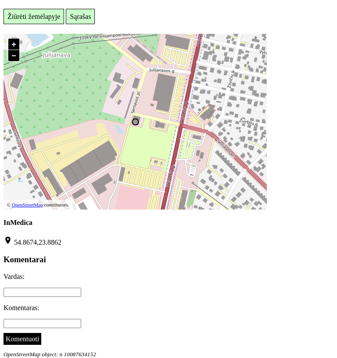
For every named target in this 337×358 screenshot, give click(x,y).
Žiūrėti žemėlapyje (33, 16)
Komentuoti (22, 339)
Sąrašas (80, 16)
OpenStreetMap (27, 204)
